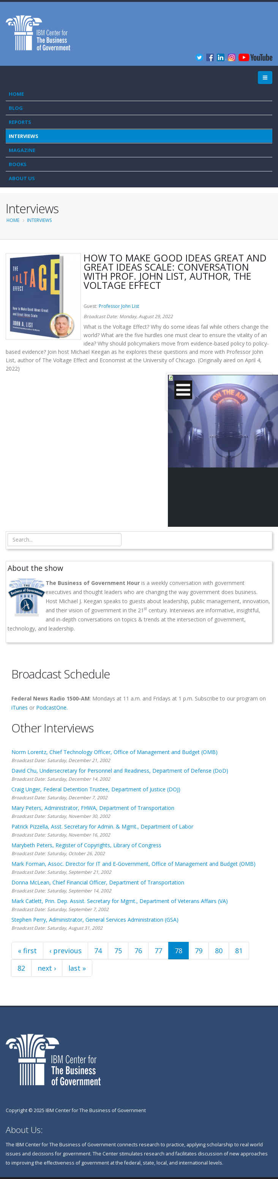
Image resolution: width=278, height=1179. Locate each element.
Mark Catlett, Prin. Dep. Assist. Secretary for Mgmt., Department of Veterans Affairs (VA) (119, 901)
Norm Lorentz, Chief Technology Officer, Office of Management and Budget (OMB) (114, 752)
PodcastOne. (52, 707)
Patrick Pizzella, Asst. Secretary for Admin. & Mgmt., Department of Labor (102, 826)
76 (138, 950)
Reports (20, 122)
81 (239, 950)
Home (16, 93)
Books (18, 164)
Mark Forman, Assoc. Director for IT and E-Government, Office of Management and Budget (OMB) (133, 863)
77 (158, 950)
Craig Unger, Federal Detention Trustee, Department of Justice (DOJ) (95, 789)
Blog (16, 108)
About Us (22, 178)
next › (47, 968)
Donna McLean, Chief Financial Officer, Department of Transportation (97, 882)
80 (219, 950)
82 (21, 968)
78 (178, 950)
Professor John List (119, 306)
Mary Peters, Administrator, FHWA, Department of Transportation (92, 807)
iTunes (19, 707)
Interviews (23, 136)
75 (118, 950)
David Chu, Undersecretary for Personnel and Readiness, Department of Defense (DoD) (119, 770)
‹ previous (65, 950)
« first (27, 950)
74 (98, 950)
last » (77, 968)
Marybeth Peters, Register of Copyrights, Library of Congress (86, 845)
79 (198, 950)
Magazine (22, 150)
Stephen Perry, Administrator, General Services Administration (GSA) (94, 919)
